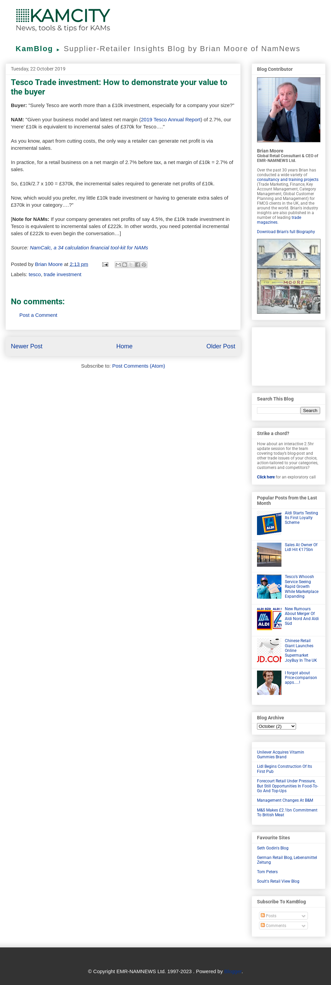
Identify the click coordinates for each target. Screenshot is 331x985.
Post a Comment (38, 315)
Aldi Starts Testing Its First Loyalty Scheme (301, 518)
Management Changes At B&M (285, 800)
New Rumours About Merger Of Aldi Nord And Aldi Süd (302, 616)
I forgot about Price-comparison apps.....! (301, 678)
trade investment (62, 274)
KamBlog (40, 48)
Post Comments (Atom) (138, 366)
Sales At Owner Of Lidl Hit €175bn (301, 547)
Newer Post (26, 346)
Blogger (233, 971)
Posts (268, 916)
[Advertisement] (288, 355)
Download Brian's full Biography (286, 231)
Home (124, 346)
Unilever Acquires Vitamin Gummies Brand (280, 754)
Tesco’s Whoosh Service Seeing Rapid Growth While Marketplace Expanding (301, 586)
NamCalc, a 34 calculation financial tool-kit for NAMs (89, 247)
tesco (35, 274)
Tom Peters (267, 871)
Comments (273, 925)
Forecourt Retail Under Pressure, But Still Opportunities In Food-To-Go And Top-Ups (287, 786)
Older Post (220, 346)
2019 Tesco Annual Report (171, 119)
